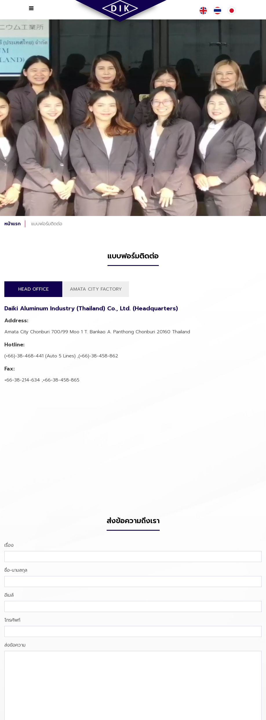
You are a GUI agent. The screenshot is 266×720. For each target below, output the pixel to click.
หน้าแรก (12, 223)
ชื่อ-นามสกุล (15, 570)
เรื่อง (9, 545)
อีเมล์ (9, 595)
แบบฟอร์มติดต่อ (46, 223)
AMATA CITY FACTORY (96, 289)
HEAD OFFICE (33, 289)
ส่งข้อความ (14, 645)
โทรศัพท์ (12, 620)
